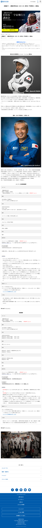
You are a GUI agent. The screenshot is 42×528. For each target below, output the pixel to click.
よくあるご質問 (21, 512)
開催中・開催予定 (5, 471)
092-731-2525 (21, 521)
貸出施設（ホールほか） (21, 515)
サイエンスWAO (5, 479)
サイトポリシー (21, 499)
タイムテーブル (5, 468)
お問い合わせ (21, 496)
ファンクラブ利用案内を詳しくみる (9, 291)
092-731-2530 (21, 523)
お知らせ (21, 502)
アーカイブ (4, 475)
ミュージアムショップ (21, 494)
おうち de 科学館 (21, 504)
